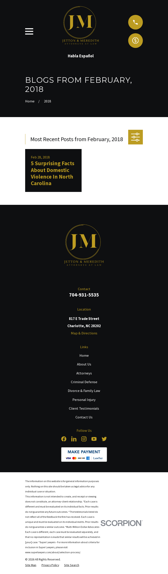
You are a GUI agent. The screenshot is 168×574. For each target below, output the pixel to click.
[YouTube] (93, 438)
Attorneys (84, 373)
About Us (84, 364)
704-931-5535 (84, 294)
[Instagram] (83, 438)
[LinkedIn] (73, 438)
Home (84, 355)
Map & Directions (84, 333)
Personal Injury (84, 399)
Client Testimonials (84, 408)
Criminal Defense (84, 382)
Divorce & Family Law (84, 390)
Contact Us (84, 417)
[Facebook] (63, 438)
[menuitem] (30, 565)
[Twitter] (104, 438)
